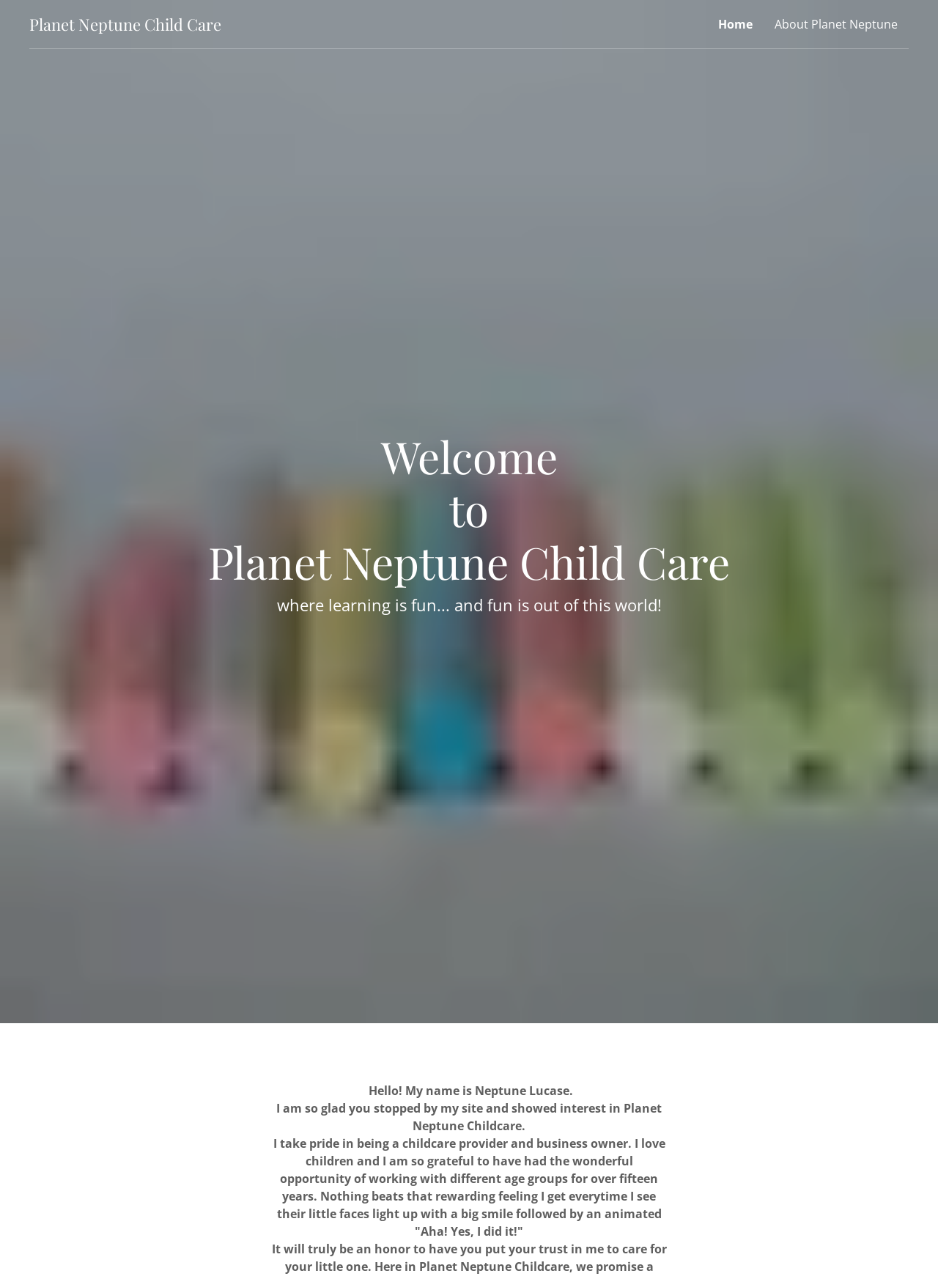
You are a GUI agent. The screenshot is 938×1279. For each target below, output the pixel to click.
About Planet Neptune (836, 24)
